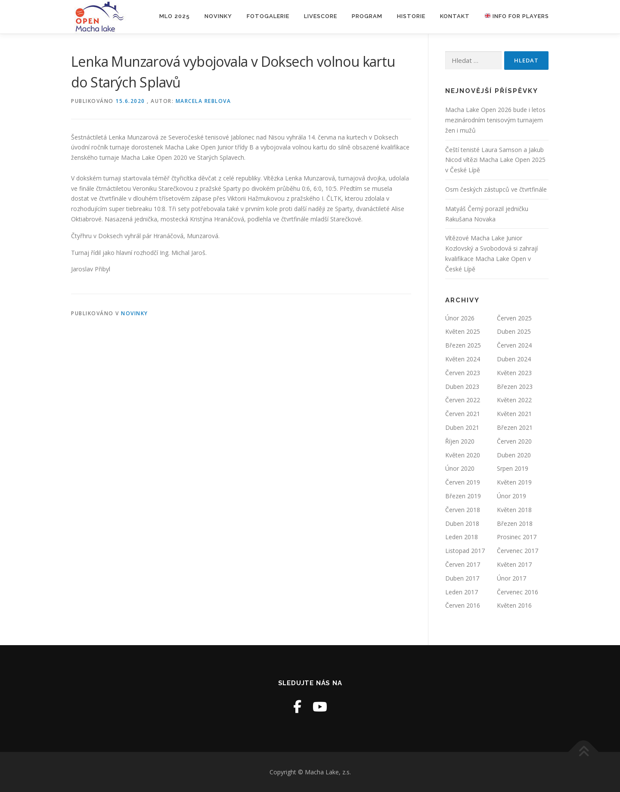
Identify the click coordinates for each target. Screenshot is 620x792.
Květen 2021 (514, 414)
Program (367, 16)
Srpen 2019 (512, 468)
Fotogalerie (268, 16)
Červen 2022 (462, 400)
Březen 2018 (515, 523)
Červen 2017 (462, 564)
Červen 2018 (462, 510)
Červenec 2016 (517, 592)
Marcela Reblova (203, 101)
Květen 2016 (514, 605)
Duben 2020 (514, 455)
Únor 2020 (459, 468)
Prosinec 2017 (516, 537)
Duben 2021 (462, 427)
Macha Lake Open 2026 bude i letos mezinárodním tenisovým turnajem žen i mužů (495, 120)
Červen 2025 (514, 318)
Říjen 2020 (459, 441)
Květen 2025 (462, 331)
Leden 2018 (461, 537)
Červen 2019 (462, 482)
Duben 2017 (462, 578)
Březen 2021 (515, 427)
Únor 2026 (459, 318)
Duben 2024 (514, 359)
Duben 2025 (514, 331)
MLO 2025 (174, 16)
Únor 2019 (511, 496)
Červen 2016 (462, 605)
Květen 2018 (514, 510)
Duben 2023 (462, 386)
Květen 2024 (462, 359)
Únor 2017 (511, 578)
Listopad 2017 (465, 551)
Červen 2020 (514, 441)
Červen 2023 (462, 373)
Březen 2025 (463, 345)
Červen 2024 (514, 345)
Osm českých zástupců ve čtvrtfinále (496, 189)
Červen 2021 (462, 414)
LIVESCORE (320, 16)
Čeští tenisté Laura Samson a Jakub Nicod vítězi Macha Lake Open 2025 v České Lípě (495, 160)
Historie (411, 16)
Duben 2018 (462, 523)
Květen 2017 (514, 564)
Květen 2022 (514, 400)
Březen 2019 (463, 496)
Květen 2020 (462, 455)
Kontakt (455, 16)
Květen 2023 (514, 373)
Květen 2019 (514, 482)
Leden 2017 (461, 592)
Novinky (218, 16)
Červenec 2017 (517, 551)
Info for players (517, 16)
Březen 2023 (515, 386)
